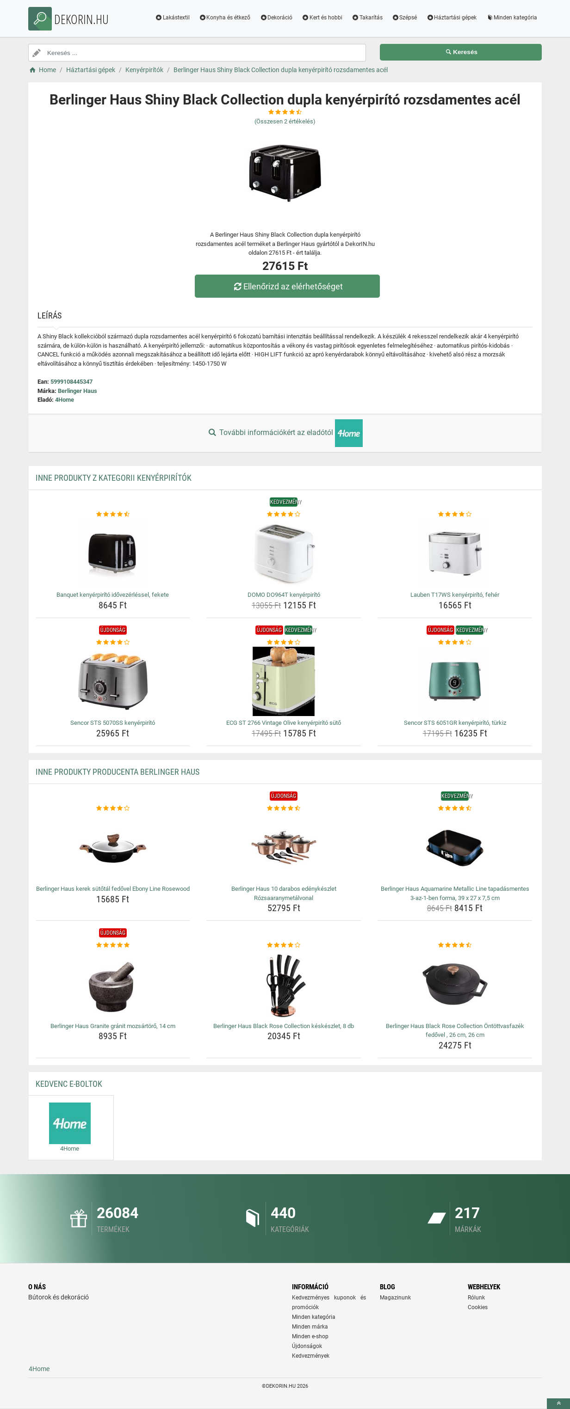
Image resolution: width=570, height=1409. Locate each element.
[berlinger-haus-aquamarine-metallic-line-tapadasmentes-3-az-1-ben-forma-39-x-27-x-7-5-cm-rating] (455, 808)
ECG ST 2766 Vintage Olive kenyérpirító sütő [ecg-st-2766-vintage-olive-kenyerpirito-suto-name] (283, 722)
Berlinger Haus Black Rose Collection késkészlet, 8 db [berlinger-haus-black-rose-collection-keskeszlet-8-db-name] (283, 1026)
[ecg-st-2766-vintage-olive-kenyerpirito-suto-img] (284, 681)
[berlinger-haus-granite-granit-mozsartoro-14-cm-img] (113, 984)
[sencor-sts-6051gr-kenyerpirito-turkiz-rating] (455, 642)
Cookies (478, 1307)
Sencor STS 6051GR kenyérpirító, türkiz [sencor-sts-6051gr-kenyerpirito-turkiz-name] (455, 722)
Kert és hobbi (322, 17)
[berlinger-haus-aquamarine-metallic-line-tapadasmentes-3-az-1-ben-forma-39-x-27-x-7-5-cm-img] (455, 847)
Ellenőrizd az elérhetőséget (287, 286)
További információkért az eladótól (285, 433)
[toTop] (558, 1403)
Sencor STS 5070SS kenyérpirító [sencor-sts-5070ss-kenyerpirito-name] (112, 722)
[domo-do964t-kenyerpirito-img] (284, 553)
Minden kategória (511, 17)
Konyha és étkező (225, 17)
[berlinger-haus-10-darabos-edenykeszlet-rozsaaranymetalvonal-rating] (284, 808)
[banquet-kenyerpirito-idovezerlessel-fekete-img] (113, 553)
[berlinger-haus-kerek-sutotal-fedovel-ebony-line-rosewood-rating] (113, 808)
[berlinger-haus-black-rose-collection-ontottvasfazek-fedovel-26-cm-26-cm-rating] (455, 945)
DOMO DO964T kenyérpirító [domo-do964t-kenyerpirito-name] (284, 594)
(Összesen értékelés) (285, 121)
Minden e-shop (310, 1336)
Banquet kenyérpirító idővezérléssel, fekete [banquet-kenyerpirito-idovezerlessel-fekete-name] (112, 594)
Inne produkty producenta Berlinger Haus (117, 772)
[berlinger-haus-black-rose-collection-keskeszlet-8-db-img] (284, 984)
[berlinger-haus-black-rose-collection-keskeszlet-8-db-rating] (284, 945)
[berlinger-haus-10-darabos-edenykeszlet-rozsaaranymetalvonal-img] (284, 847)
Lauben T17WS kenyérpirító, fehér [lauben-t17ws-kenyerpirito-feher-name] (454, 594)
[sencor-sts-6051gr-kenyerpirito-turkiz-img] (455, 681)
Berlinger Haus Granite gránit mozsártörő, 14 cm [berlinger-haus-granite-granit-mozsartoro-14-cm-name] (112, 1026)
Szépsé (404, 17)
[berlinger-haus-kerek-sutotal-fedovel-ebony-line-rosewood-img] (113, 847)
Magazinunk (395, 1297)
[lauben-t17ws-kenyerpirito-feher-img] (455, 553)
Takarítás (367, 17)
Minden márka (310, 1326)
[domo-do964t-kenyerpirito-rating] (284, 514)
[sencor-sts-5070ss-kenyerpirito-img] (113, 681)
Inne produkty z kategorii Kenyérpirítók (114, 478)
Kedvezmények (310, 1356)
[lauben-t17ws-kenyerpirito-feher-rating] (455, 514)
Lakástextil (172, 17)
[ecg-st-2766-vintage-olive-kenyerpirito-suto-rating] (284, 642)
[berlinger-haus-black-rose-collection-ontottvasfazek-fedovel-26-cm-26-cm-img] (455, 984)
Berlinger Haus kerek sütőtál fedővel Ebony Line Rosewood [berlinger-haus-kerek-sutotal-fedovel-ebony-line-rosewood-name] (113, 888)
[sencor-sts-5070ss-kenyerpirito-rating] (113, 642)
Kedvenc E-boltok (69, 1084)
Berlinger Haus (77, 390)
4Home (64, 399)
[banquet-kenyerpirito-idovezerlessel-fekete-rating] (113, 514)
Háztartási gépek (451, 17)
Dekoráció (276, 17)
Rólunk (476, 1297)
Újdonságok (307, 1346)
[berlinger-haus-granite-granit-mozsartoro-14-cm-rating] (113, 945)
